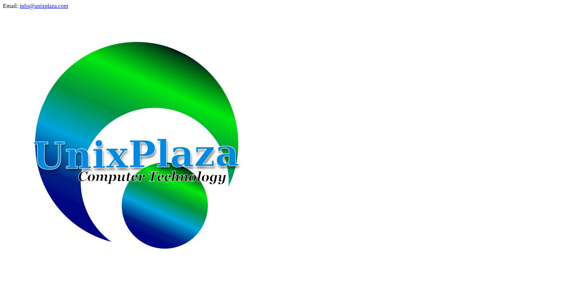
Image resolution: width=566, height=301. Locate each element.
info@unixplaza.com (44, 6)
